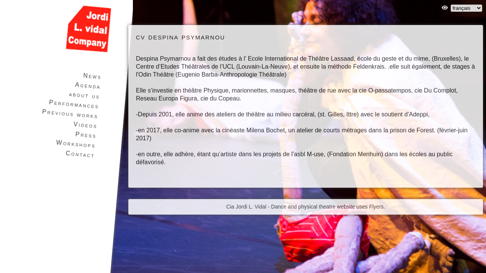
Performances (74, 104)
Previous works (70, 114)
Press (86, 135)
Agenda (88, 86)
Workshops (76, 144)
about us (84, 95)
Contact (80, 154)
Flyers (376, 207)
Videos (85, 125)
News (92, 76)
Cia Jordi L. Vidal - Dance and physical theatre (281, 207)
